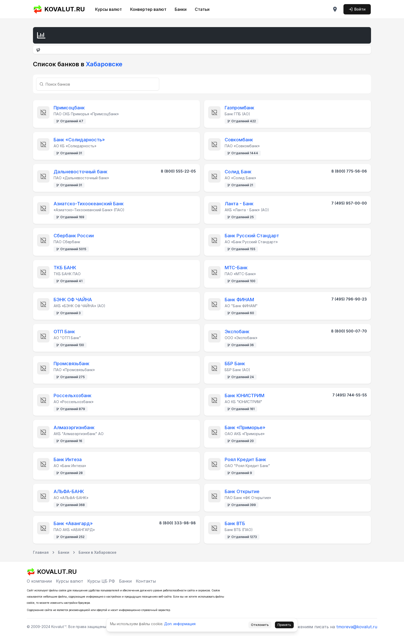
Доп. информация (180, 624)
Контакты (146, 581)
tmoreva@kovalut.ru (356, 626)
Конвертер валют (148, 9)
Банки (181, 9)
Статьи (202, 9)
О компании (39, 581)
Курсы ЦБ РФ (101, 581)
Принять (284, 625)
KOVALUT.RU (59, 9)
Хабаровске (103, 64)
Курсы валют (108, 9)
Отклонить (260, 625)
